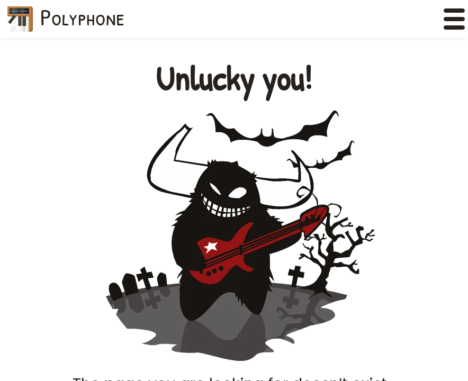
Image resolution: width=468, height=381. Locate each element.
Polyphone (82, 17)
